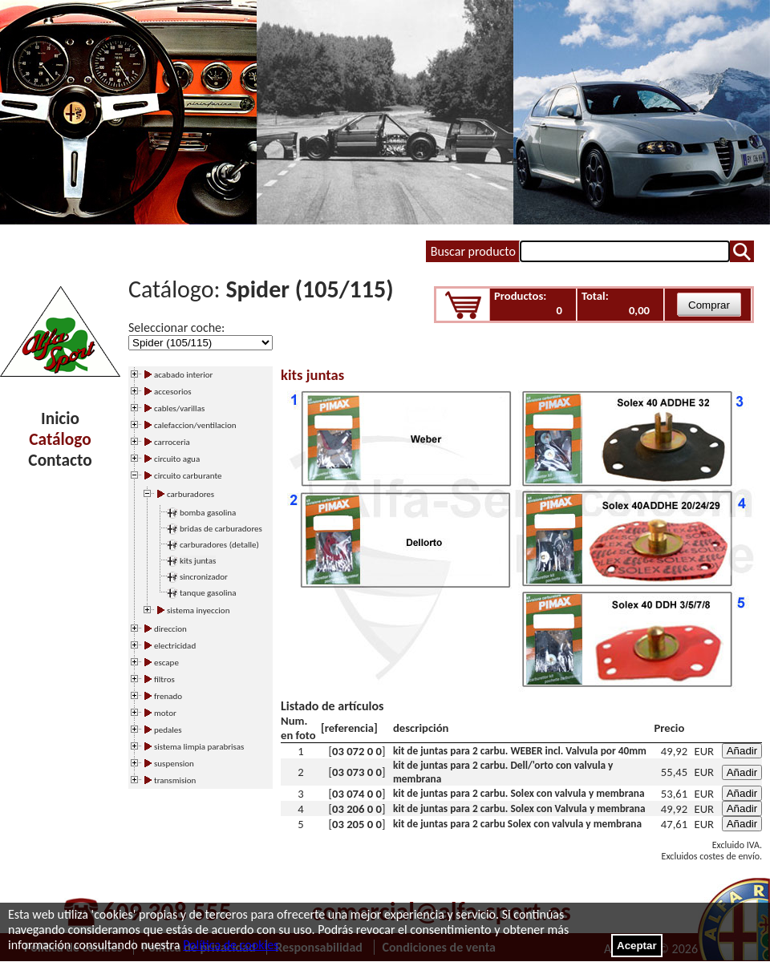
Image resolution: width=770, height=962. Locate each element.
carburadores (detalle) (219, 545)
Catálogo (60, 439)
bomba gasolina (208, 512)
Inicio (60, 418)
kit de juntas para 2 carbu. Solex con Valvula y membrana (519, 808)
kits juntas (198, 561)
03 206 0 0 (357, 809)
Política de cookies (230, 944)
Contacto (59, 460)
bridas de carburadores (221, 528)
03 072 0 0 (357, 751)
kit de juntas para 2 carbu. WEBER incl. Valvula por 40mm (519, 751)
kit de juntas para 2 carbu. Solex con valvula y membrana (519, 793)
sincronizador (204, 577)
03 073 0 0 (357, 772)
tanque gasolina (208, 593)
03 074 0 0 (357, 793)
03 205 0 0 (357, 824)
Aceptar (637, 946)
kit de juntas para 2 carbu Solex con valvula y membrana (517, 824)
